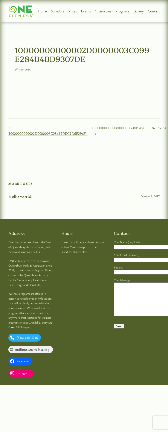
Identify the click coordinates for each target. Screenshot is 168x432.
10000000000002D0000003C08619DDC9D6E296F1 (47, 133)
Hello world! (20, 196)
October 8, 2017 (150, 196)
